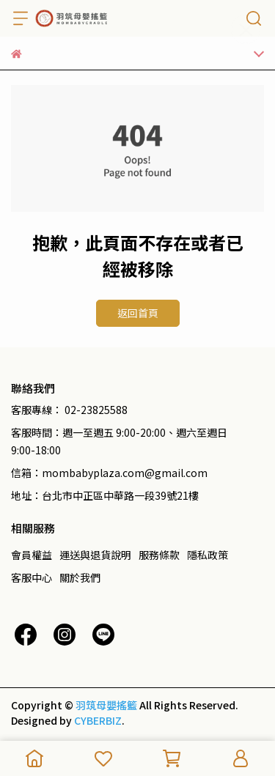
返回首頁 (137, 313)
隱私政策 (207, 554)
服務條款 (159, 554)
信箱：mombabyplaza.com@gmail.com (109, 472)
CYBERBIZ (98, 720)
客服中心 (31, 577)
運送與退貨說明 (95, 554)
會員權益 (31, 554)
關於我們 (79, 577)
